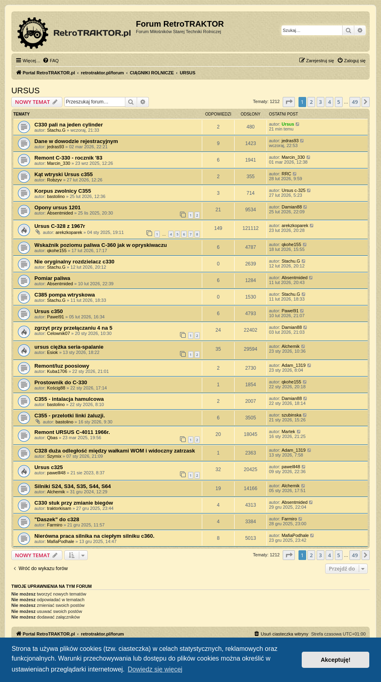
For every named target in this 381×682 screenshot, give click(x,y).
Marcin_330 (58, 163)
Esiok (52, 352)
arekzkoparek (68, 232)
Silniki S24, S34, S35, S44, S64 (72, 486)
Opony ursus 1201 (57, 207)
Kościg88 (56, 387)
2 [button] (311, 101)
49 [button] (355, 101)
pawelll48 (56, 472)
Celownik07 (58, 333)
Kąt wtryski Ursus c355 (63, 174)
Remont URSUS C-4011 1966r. (72, 432)
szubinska (291, 415)
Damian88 (292, 206)
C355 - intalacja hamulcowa (69, 399)
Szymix (54, 456)
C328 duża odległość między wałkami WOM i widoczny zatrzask (114, 451)
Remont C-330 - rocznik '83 (68, 158)
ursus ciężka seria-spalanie (69, 347)
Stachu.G (56, 130)
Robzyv (54, 179)
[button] (289, 102)
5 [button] (338, 101)
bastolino (56, 196)
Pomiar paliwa (52, 278)
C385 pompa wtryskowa (64, 295)
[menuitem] (50, 60)
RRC (286, 173)
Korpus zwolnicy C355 (62, 191)
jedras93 (55, 146)
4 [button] (329, 101)
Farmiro (54, 524)
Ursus (288, 124)
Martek (288, 431)
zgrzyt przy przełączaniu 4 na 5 (73, 328)
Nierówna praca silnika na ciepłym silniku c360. (94, 536)
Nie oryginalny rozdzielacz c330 (74, 262)
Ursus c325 (48, 467)
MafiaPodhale (60, 541)
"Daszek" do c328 (56, 519)
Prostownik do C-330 (60, 382)
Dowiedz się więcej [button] (155, 669)
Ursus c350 (48, 311)
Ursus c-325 (293, 190)
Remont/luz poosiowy (61, 366)
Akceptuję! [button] (336, 660)
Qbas (52, 437)
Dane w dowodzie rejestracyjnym (76, 141)
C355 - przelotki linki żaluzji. (69, 416)
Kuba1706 (57, 371)
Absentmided (60, 212)
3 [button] (320, 101)
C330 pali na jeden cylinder (68, 125)
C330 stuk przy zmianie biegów (73, 503)
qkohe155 (56, 250)
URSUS (25, 90)
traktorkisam (59, 508)
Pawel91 (55, 316)
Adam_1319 (293, 365)
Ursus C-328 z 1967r (59, 226)
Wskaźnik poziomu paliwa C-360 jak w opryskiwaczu (100, 245)
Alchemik (291, 346)
